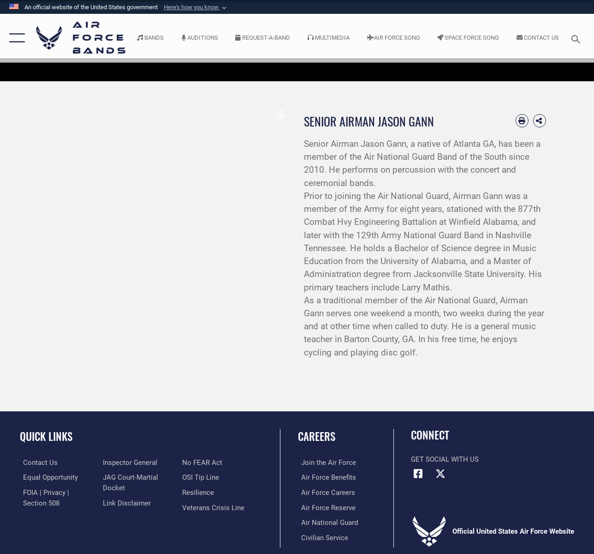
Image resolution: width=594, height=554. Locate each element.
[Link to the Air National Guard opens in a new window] (326, 522)
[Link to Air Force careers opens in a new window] (325, 492)
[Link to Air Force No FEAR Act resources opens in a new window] (204, 462)
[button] (196, 7)
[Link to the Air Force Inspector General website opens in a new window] (128, 462)
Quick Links (46, 436)
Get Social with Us (445, 459)
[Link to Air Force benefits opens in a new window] (325, 477)
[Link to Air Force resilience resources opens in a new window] (199, 492)
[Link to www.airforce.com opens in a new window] (325, 462)
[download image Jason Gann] (281, 115)
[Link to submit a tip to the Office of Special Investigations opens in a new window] (202, 477)
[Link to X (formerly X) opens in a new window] (440, 474)
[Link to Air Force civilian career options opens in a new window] (321, 536)
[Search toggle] (577, 38)
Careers (316, 436)
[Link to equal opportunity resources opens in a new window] (47, 477)
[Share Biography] (539, 120)
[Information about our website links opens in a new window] (125, 502)
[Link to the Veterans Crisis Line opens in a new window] (215, 507)
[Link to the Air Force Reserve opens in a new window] (325, 507)
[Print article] (522, 120)
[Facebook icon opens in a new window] (418, 474)
